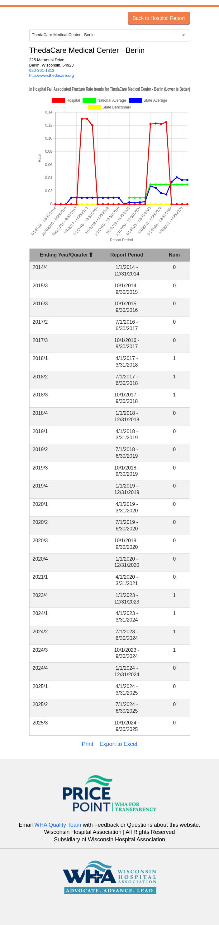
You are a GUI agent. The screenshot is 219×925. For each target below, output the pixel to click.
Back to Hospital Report (158, 18)
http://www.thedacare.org (51, 75)
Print (87, 744)
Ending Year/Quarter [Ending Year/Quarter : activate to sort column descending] (66, 254)
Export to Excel (118, 744)
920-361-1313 (42, 70)
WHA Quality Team (57, 825)
